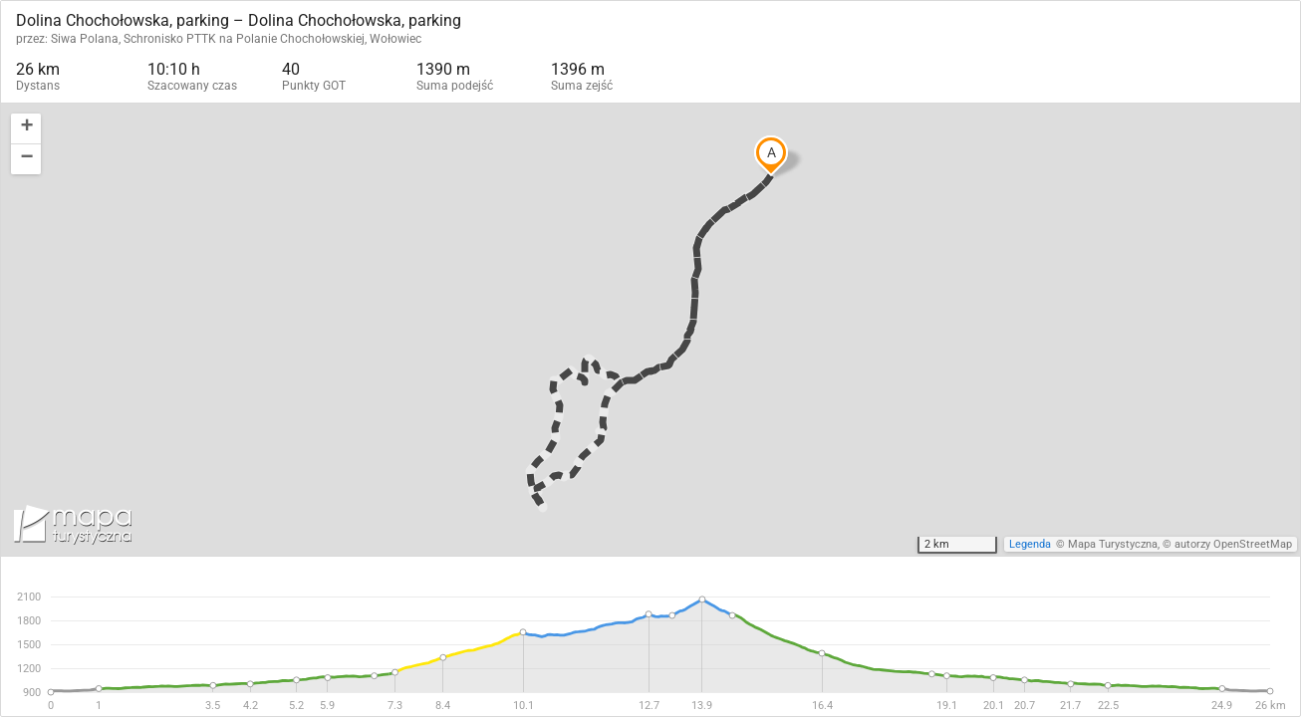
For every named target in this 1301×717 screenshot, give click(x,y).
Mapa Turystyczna (1113, 544)
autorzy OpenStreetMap (1233, 544)
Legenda (1030, 544)
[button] (26, 129)
